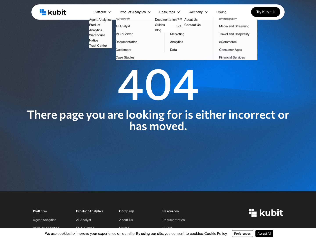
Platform (102, 12)
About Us (126, 220)
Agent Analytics (44, 220)
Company (198, 12)
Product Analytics (135, 12)
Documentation (173, 220)
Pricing (221, 12)
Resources (169, 12)
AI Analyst (83, 220)
